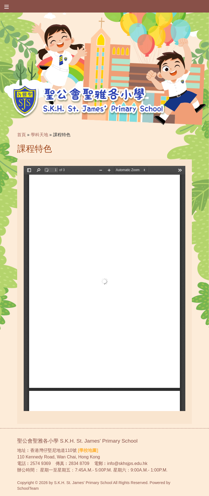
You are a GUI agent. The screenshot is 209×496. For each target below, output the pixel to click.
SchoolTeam (28, 488)
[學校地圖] (88, 450)
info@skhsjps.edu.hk (127, 463)
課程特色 (61, 134)
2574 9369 (40, 463)
